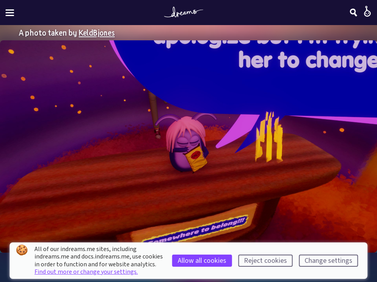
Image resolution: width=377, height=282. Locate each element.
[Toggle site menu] (10, 12)
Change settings (328, 261)
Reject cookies (265, 261)
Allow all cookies (202, 261)
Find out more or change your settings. (86, 272)
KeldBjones (97, 32)
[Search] (353, 12)
